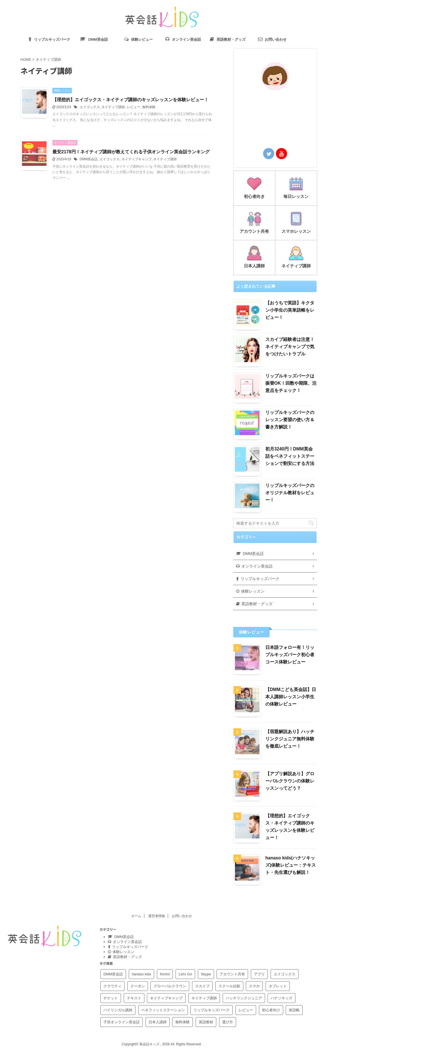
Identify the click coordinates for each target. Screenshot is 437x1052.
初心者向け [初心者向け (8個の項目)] (271, 1010)
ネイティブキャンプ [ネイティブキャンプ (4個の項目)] (166, 998)
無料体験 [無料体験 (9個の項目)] (182, 1022)
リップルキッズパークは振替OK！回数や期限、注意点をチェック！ (291, 383)
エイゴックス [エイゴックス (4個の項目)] (284, 974)
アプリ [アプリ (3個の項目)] (259, 974)
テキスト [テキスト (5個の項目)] (134, 998)
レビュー (133, 107)
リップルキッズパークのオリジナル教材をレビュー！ (289, 492)
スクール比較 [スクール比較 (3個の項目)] (229, 986)
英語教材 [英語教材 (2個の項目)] (206, 1022)
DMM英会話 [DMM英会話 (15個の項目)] (113, 974)
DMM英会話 (89, 159)
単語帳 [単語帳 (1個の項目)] (294, 1010)
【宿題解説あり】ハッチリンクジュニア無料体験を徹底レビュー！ (289, 738)
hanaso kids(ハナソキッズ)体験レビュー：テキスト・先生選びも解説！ (290, 865)
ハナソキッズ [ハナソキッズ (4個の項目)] (281, 998)
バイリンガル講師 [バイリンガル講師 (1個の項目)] (117, 1010)
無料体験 (149, 107)
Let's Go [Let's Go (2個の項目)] (185, 974)
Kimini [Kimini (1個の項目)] (165, 974)
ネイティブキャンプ (137, 159)
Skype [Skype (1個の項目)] (206, 974)
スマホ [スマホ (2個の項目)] (254, 986)
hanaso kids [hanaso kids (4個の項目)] (141, 974)
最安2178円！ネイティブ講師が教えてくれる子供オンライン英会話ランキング (131, 151)
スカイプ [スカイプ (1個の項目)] (202, 986)
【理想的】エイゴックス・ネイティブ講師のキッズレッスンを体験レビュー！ (130, 99)
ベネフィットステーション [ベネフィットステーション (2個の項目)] (163, 1010)
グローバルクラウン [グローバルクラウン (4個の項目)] (170, 986)
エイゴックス (90, 107)
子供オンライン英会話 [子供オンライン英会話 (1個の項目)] (121, 1022)
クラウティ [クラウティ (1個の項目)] (112, 986)
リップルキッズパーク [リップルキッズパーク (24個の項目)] (211, 1010)
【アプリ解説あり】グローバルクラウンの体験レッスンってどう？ (289, 781)
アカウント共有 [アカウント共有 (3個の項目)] (232, 974)
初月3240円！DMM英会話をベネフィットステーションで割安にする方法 (289, 456)
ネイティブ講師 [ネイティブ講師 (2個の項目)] (204, 998)
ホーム (136, 916)
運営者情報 (156, 916)
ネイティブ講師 (113, 107)
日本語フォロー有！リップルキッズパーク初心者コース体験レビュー (289, 654)
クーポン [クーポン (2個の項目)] (137, 986)
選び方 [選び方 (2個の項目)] (227, 1022)
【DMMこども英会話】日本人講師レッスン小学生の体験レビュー (290, 696)
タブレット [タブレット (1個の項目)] (278, 986)
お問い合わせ (182, 916)
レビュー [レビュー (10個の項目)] (246, 1010)
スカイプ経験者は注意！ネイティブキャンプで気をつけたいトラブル (289, 346)
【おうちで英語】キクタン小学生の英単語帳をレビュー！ (289, 310)
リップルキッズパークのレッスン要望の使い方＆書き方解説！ (289, 419)
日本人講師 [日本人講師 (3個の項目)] (158, 1022)
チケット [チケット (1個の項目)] (110, 998)
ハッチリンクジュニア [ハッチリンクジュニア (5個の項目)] (244, 998)
